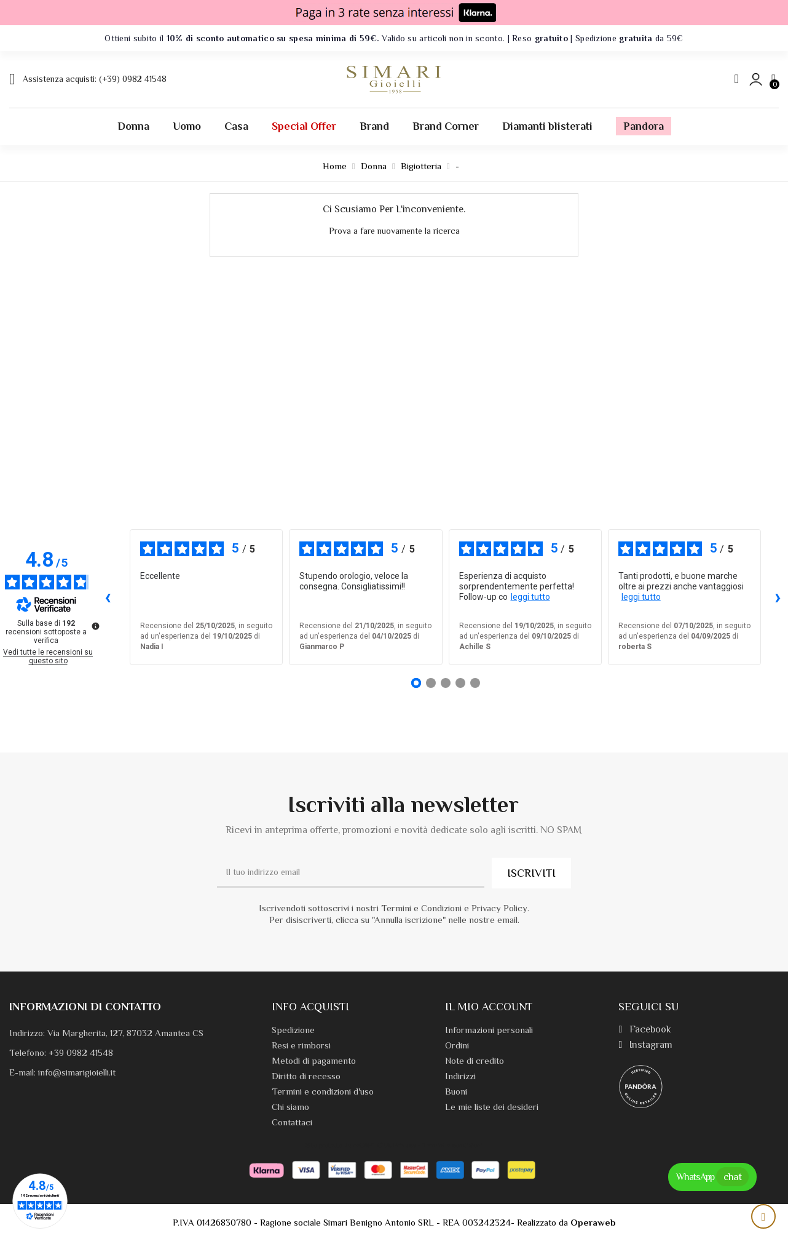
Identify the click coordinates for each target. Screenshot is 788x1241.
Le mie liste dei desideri (491, 1106)
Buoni (456, 1091)
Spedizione (293, 1029)
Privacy (404, 1145)
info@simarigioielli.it (77, 1072)
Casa (236, 126)
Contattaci (292, 1122)
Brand (374, 126)
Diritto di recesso (306, 1076)
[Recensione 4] (460, 683)
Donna (133, 126)
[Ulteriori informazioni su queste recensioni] (95, 625)
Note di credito (474, 1060)
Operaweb (593, 1222)
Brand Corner (445, 126)
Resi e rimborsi (301, 1045)
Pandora (643, 126)
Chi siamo (290, 1106)
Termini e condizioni (452, 1145)
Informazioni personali (489, 1029)
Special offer (304, 126)
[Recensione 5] (475, 683)
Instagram (645, 1044)
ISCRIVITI (531, 873)
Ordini (457, 1045)
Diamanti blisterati (547, 126)
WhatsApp (712, 1176)
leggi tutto (530, 597)
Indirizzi (460, 1076)
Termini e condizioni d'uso (323, 1091)
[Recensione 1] (416, 683)
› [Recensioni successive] (777, 596)
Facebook (644, 1029)
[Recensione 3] (446, 683)
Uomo (187, 126)
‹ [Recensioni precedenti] (107, 596)
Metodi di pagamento (314, 1060)
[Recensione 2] (431, 683)
